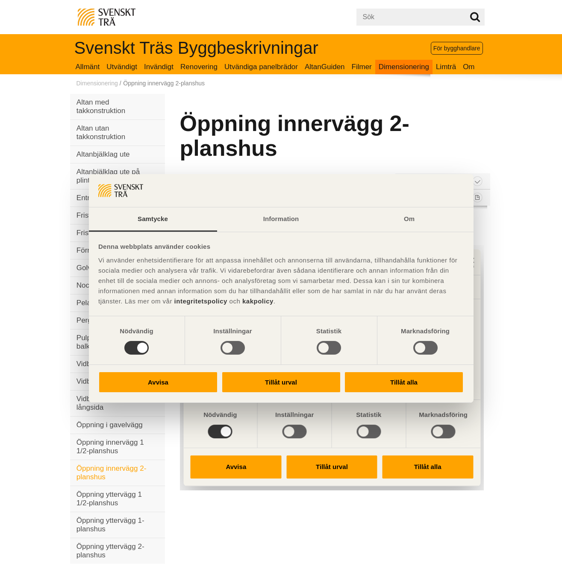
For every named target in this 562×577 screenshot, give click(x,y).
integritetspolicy (200, 301)
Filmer (362, 67)
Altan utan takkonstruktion (101, 132)
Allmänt (88, 67)
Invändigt (159, 67)
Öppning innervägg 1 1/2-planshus (110, 446)
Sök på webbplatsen (475, 17)
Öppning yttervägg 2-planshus (110, 550)
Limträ (446, 67)
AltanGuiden (325, 67)
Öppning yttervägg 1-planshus (110, 524)
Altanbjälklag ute (103, 154)
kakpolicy (258, 301)
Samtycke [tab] (153, 218)
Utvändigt (121, 67)
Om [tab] (409, 218)
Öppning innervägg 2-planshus (112, 472)
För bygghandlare (456, 48)
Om (468, 67)
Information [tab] (281, 218)
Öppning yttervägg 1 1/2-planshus (109, 498)
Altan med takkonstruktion (101, 106)
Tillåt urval (281, 382)
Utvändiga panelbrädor (261, 67)
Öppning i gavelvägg (110, 425)
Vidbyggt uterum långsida (103, 403)
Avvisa (158, 382)
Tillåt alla (404, 382)
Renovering (199, 67)
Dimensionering (404, 67)
